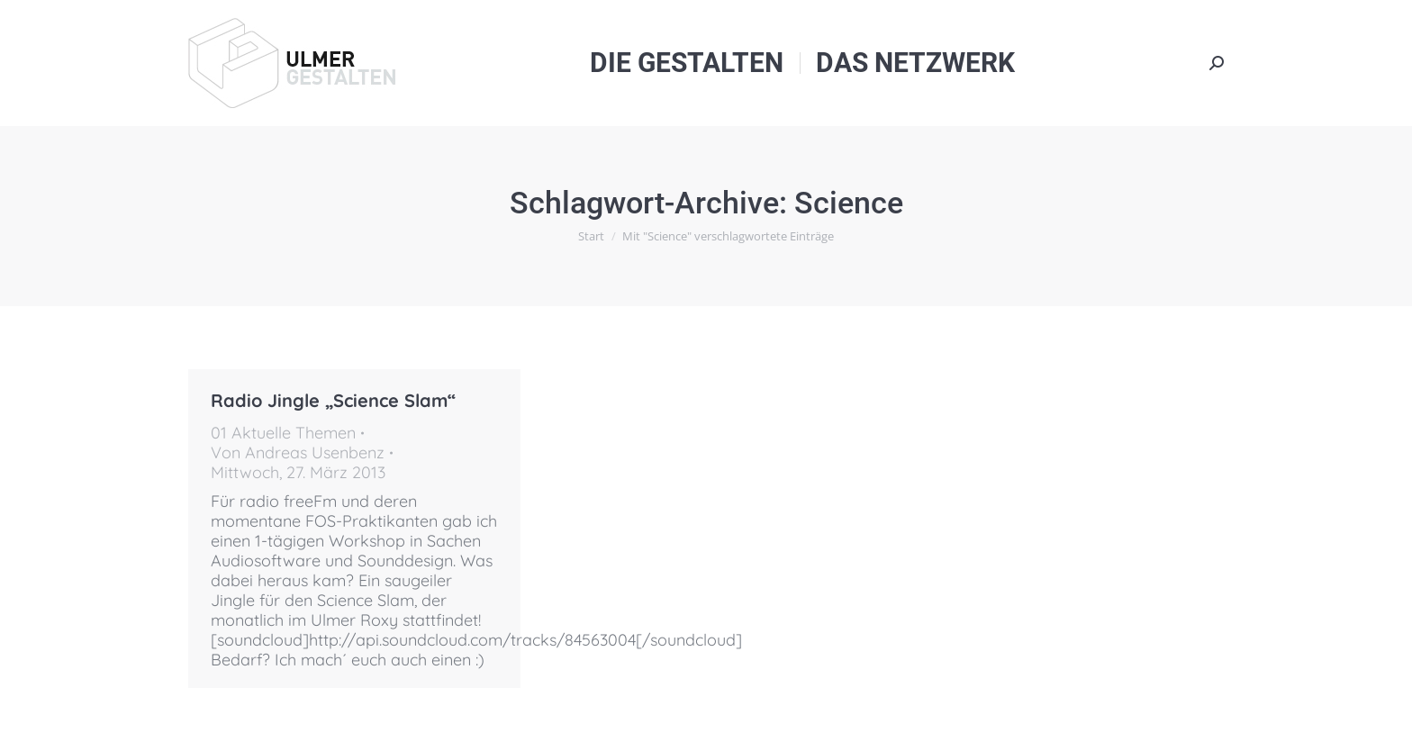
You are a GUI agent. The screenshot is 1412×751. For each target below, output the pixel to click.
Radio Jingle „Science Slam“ (333, 400)
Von (298, 453)
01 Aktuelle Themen (283, 432)
